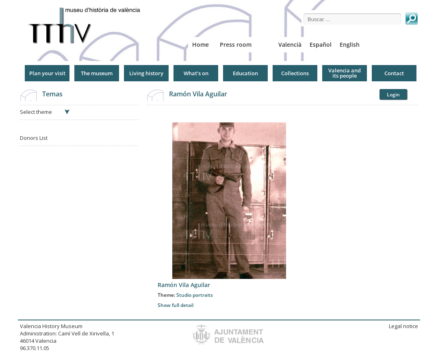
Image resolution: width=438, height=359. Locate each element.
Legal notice (403, 326)
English (350, 44)
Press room (236, 44)
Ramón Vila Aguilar (198, 93)
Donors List (34, 137)
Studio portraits (194, 295)
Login (393, 94)
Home (200, 44)
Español (321, 44)
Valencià (289, 44)
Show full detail (175, 305)
